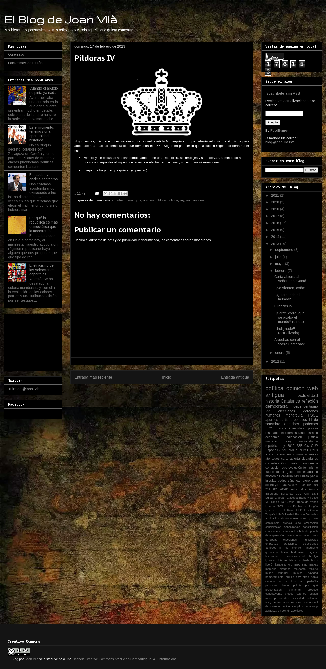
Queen (269, 510)
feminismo (310, 467)
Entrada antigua (235, 377)
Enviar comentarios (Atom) (172, 390)
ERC (268, 428)
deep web (311, 531)
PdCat (269, 454)
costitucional (287, 531)
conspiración (273, 526)
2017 (275, 216)
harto (284, 552)
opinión (148, 200)
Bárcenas (287, 493)
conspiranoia (292, 526)
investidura (297, 428)
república (271, 446)
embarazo (271, 543)
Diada (302, 433)
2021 (275, 195)
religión (313, 593)
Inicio (166, 377)
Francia (274, 501)
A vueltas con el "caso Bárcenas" (289, 342)
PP (267, 411)
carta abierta (290, 458)
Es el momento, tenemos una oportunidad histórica (41, 133)
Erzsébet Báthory (298, 497)
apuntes (118, 200)
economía (272, 437)
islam (292, 560)
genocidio (271, 552)
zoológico (297, 610)
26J (267, 489)
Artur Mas (298, 489)
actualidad (308, 395)
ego (284, 467)
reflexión (310, 401)
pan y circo (287, 581)
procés (289, 593)
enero (280, 353)
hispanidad (272, 556)
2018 (275, 209)
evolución (295, 467)
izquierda (303, 560)
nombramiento (274, 576)
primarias (295, 589)
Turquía (270, 514)
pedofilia (312, 581)
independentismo (304, 406)
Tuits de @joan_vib (23, 389)
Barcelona (271, 493)
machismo (300, 564)
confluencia (310, 463)
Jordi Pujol (294, 450)
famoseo (270, 547)
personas (271, 585)
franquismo (311, 547)
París (314, 450)
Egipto (269, 497)
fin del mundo (290, 547)
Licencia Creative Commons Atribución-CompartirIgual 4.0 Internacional (125, 659)
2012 (275, 361)
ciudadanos (310, 458)
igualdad (270, 560)
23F (299, 446)
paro (301, 581)
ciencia (287, 522)
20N (315, 484)
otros (306, 576)
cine (298, 522)
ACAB (284, 489)
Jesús (290, 501)
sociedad (298, 598)
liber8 (268, 564)
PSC (306, 450)
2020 (275, 202)
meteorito (300, 568)
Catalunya (290, 401)
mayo (280, 264)
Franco (281, 428)
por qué (311, 585)
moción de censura (279, 476)
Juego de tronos (307, 501)
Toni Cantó (311, 510)
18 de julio (305, 484)
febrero (281, 271)
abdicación (272, 518)
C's (306, 446)
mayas (313, 564)
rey (182, 200)
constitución (310, 526)
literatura (280, 564)
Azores (313, 489)
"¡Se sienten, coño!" (290, 288)
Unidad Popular (295, 514)
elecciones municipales (300, 539)
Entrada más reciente (93, 377)
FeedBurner (279, 130)
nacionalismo (308, 441)
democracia (276, 406)
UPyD (280, 514)
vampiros (298, 606)
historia (272, 401)
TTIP (299, 510)
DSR (315, 493)
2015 (275, 230)
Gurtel (281, 450)
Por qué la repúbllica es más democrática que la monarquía (43, 224)
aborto (284, 518)
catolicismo (272, 522)
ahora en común (290, 454)
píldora (161, 200)
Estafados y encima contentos (43, 177)
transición (283, 602)
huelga (313, 556)
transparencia (299, 602)
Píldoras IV (283, 306)
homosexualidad (294, 556)
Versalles (312, 514)
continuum (272, 531)
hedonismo (298, 552)
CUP (314, 446)
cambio (312, 433)
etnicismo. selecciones (301, 543)
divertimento (294, 535)
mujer (269, 572)
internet (283, 560)
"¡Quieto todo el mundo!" (287, 297)
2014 (275, 237)
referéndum (310, 480)
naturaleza (301, 476)
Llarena (270, 506)
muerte (313, 568)
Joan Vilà (31, 659)
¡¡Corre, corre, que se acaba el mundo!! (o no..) (289, 317)
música (297, 572)
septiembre (284, 250)
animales (311, 454)
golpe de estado (300, 472)
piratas (285, 585)
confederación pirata (281, 463)
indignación (294, 437)
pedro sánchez (289, 480)
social (269, 485)
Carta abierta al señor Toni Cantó (290, 279)
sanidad (284, 598)
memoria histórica (277, 568)
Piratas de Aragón (305, 506)
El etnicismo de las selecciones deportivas (42, 269)
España (270, 450)
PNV (288, 506)
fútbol (280, 472)
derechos (291, 424)
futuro (269, 472)
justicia (313, 437)
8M (275, 489)
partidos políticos (293, 420)
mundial (283, 572)
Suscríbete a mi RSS (283, 93)
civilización (311, 522)
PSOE (313, 415)
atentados (272, 458)
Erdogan (280, 497)
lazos (314, 560)
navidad (313, 572)
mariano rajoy (278, 441)
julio (278, 257)
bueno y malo (308, 518)
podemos (310, 424)
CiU (306, 493)
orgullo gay (293, 576)
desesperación (274, 535)
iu (316, 472)
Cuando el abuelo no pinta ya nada (43, 90)
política (173, 200)
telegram (271, 602)
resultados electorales (281, 433)
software (312, 598)
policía (297, 585)
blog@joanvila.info (280, 142)
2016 (275, 223)
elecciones (286, 411)
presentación (273, 589)
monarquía (133, 200)
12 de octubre (288, 484)
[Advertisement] (33, 341)
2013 (275, 244)
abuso (294, 518)
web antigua (195, 200)
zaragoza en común (277, 610)
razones (301, 593)
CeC (299, 493)
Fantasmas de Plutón (25, 63)
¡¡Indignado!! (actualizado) (286, 330)
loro (290, 564)
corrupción (272, 467)
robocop (270, 598)
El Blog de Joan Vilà (60, 19)
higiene (313, 552)
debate (300, 531)
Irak (283, 501)
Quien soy (16, 54)
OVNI (280, 506)
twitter (286, 606)
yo (276, 485)
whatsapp (312, 606)
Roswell (281, 510)
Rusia (290, 510)
